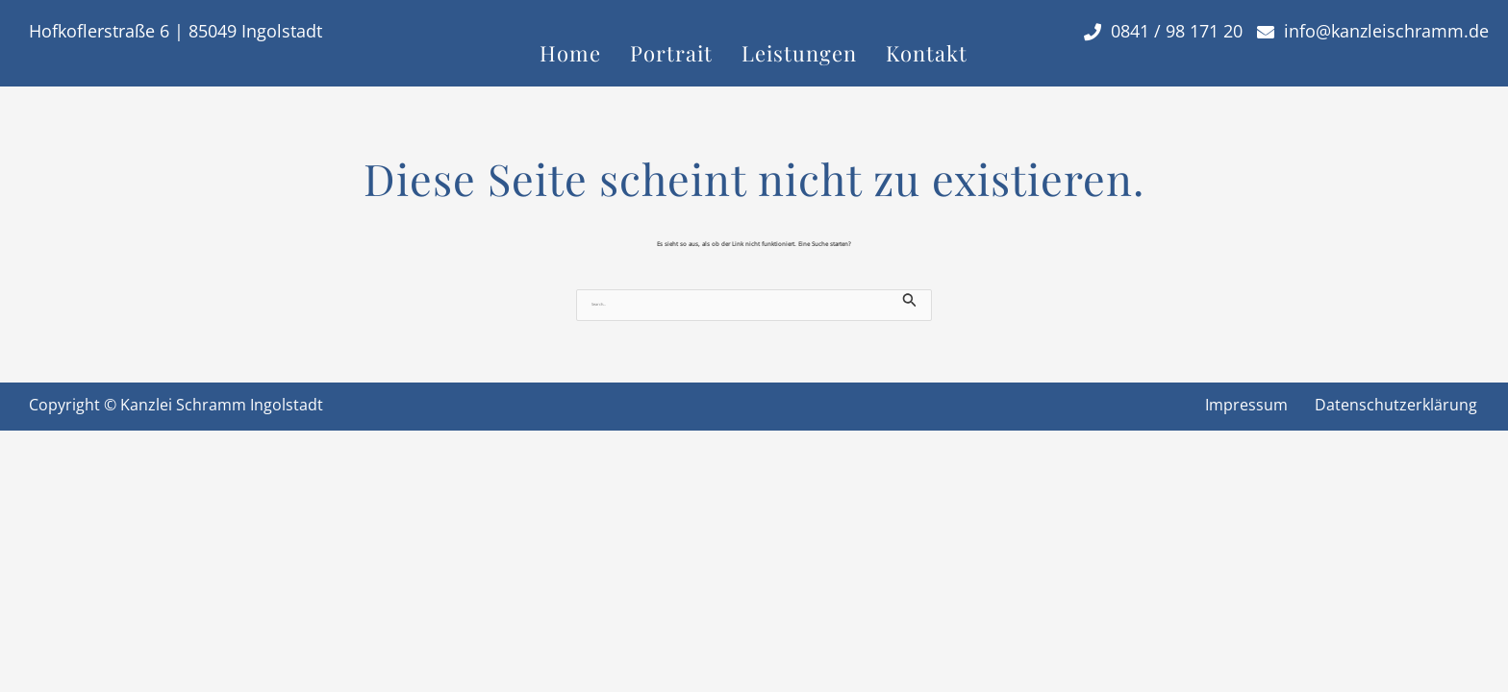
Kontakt (927, 52)
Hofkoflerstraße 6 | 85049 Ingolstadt (175, 30)
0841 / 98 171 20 (1163, 30)
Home (570, 52)
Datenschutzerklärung (1396, 404)
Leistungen (799, 52)
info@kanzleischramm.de (1373, 30)
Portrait (671, 52)
